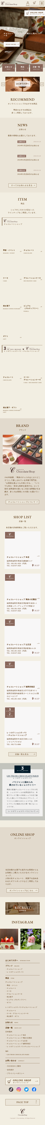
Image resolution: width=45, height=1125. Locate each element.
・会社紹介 (9, 1070)
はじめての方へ (17, 960)
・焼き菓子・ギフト (12, 1016)
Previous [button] (3, 84)
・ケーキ (8, 991)
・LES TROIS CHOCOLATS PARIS (17, 1054)
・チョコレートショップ (13, 969)
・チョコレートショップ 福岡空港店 (18, 1044)
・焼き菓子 (9, 997)
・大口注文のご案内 (13, 1066)
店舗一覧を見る (22, 754)
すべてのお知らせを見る (22, 185)
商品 (22, 68)
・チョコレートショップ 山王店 (16, 1041)
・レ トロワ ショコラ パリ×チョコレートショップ (22, 1046)
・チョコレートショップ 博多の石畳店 (18, 1038)
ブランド (12, 966)
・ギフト (8, 1002)
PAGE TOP (22, 1102)
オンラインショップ (34, 5)
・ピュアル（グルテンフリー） (16, 1000)
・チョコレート (10, 988)
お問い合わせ (14, 1061)
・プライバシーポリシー (14, 1073)
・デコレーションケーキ (13, 994)
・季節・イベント (11, 985)
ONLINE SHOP (35, 13)
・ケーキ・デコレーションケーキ (17, 1013)
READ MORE (11, 44)
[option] (22, 87)
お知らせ (8, 68)
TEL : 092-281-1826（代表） (17, 563)
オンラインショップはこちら (21, 890)
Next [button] (42, 84)
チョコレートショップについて (21, 502)
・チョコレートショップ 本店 (15, 1035)
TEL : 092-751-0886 (14, 744)
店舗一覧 (36, 68)
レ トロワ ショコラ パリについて (21, 811)
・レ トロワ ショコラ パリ (14, 972)
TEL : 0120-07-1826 (14, 566)
